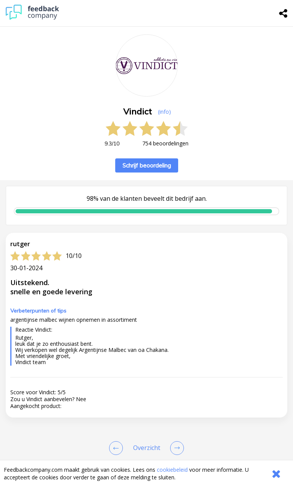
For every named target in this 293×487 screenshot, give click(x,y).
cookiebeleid (172, 469)
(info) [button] (164, 111)
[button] (146, 289)
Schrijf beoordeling (146, 165)
